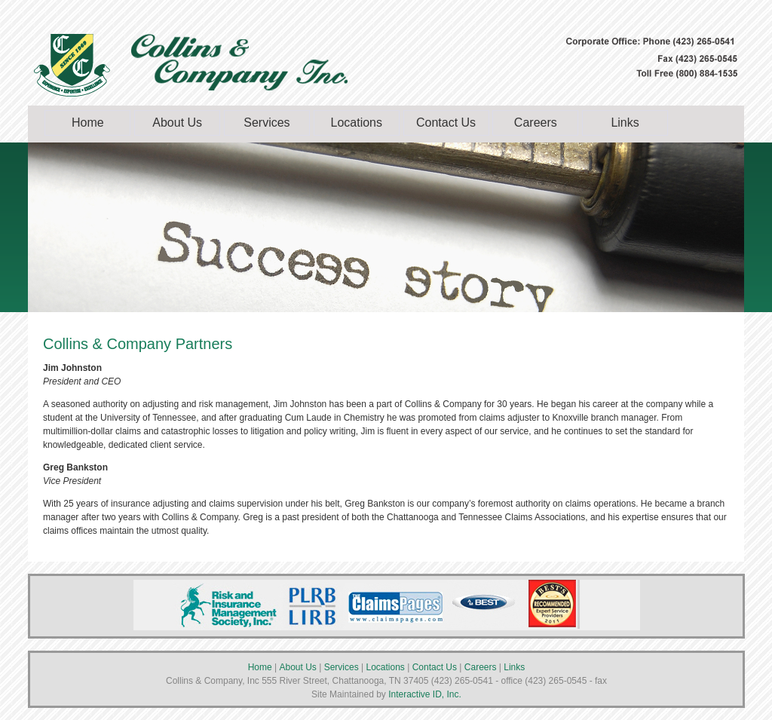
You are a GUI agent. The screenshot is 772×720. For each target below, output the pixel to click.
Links (625, 122)
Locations (356, 122)
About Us (177, 122)
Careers (535, 122)
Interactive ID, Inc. (423, 694)
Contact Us (446, 122)
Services (267, 122)
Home (88, 122)
